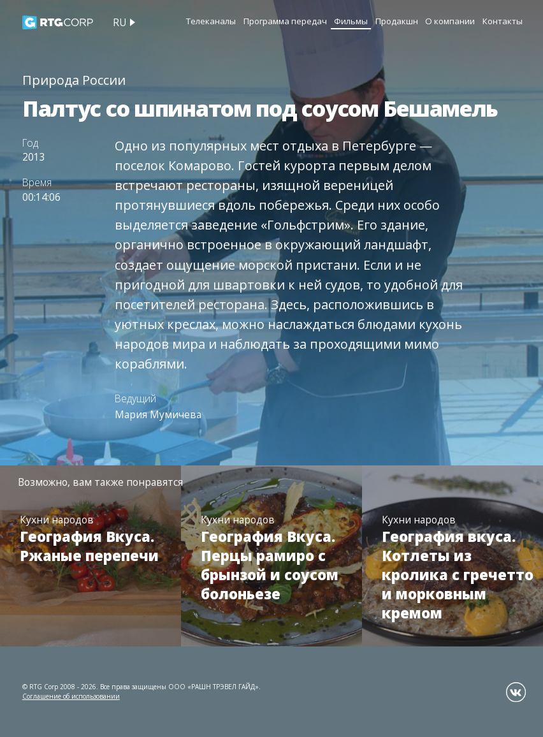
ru (119, 22)
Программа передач (285, 21)
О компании (450, 21)
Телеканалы (211, 21)
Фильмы (351, 21)
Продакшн (396, 21)
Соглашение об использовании (71, 696)
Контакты (502, 21)
